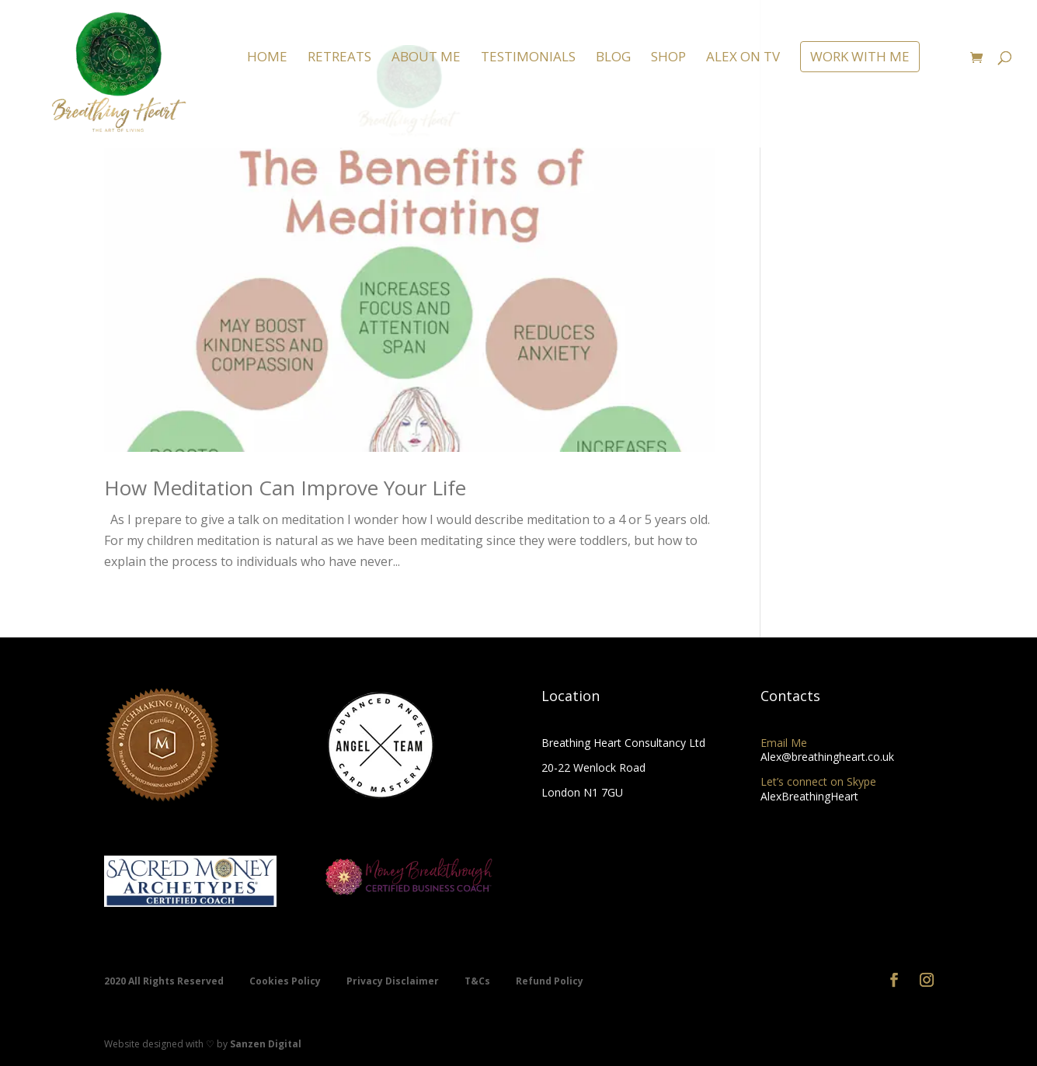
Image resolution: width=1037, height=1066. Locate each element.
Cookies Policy (286, 981)
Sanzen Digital (265, 1043)
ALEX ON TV (743, 58)
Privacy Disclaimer (393, 981)
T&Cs (478, 981)
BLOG (613, 58)
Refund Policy (549, 981)
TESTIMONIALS (528, 58)
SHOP (668, 58)
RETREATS (339, 58)
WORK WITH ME (860, 56)
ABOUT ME (426, 58)
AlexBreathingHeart (809, 796)
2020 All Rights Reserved (165, 981)
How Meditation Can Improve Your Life (285, 488)
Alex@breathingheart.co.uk (827, 756)
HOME (267, 58)
